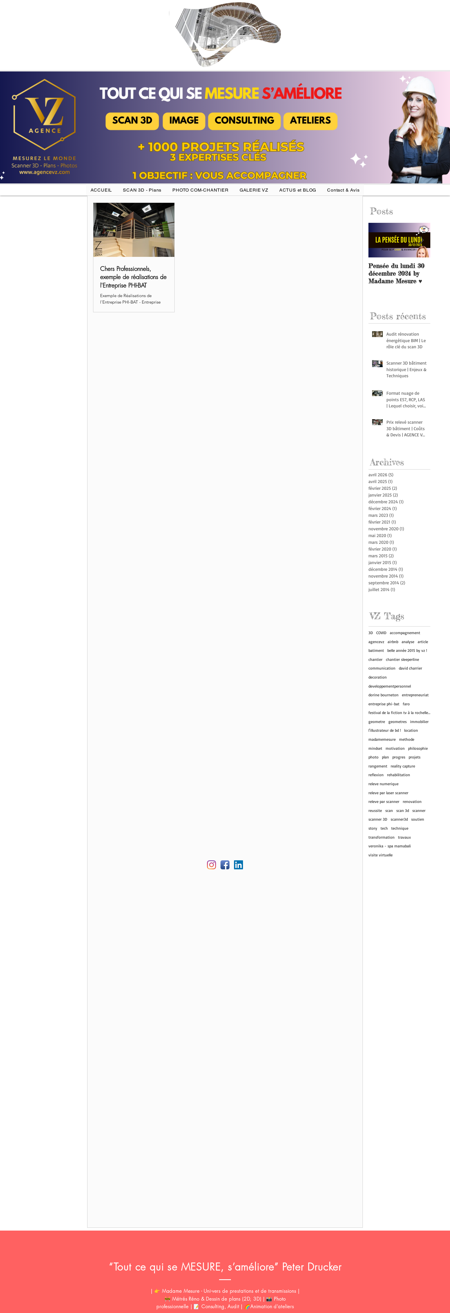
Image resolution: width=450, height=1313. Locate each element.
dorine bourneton (383, 694)
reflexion (376, 774)
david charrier (410, 668)
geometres (397, 721)
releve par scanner (383, 801)
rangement (377, 766)
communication (381, 668)
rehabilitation (398, 774)
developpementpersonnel (389, 686)
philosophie (418, 748)
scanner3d (399, 819)
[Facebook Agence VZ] (225, 864)
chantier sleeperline (402, 659)
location (411, 730)
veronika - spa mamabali (389, 845)
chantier (375, 659)
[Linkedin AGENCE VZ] (238, 864)
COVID (381, 632)
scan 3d (402, 810)
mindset (375, 748)
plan (385, 757)
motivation (395, 748)
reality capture (403, 766)
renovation (412, 801)
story (372, 828)
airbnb (393, 641)
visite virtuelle (380, 854)
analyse (408, 641)
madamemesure (382, 739)
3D (370, 632)
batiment (376, 650)
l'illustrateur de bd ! (384, 730)
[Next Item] (421, 240)
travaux (404, 837)
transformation (381, 837)
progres (398, 757)
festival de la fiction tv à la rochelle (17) (399, 712)
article (423, 641)
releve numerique (383, 783)
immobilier (419, 721)
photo (373, 757)
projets (414, 757)
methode (406, 739)
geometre (376, 721)
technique (399, 828)
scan (389, 810)
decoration (377, 677)
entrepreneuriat (415, 694)
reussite (375, 810)
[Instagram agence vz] (211, 864)
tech (384, 828)
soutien (417, 819)
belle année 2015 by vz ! (407, 650)
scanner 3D (377, 819)
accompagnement (405, 632)
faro (406, 703)
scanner (419, 810)
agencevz (376, 641)
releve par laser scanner (388, 792)
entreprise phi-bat (383, 703)
